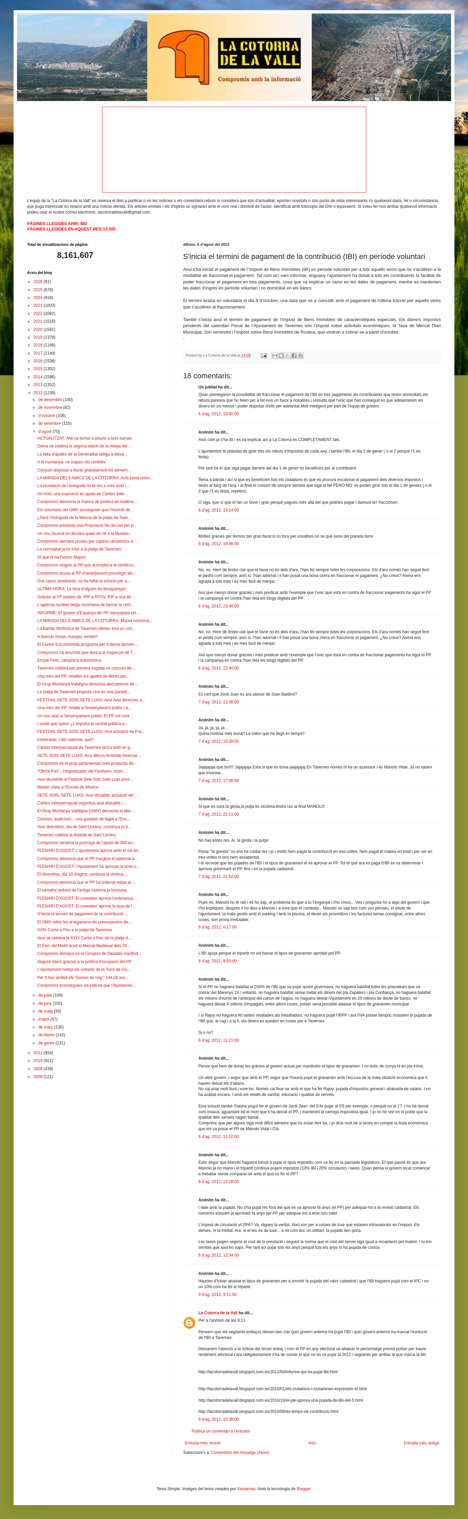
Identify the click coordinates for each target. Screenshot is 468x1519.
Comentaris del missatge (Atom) (240, 1452)
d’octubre (47, 415)
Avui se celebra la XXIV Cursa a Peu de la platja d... (84, 938)
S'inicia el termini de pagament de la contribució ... (82, 914)
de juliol (45, 995)
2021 (39, 321)
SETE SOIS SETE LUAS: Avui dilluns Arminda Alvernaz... (89, 755)
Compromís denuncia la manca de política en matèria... (87, 501)
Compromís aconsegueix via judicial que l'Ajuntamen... (86, 985)
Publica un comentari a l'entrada (221, 1431)
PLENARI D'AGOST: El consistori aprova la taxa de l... (86, 906)
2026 (39, 281)
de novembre (50, 407)
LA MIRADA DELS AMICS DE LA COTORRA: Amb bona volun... (95, 478)
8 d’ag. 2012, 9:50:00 (217, 961)
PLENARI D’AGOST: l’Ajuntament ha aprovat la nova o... (88, 866)
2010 (39, 1060)
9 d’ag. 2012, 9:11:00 (217, 1294)
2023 (39, 305)
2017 (39, 353)
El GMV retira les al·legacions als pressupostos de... (84, 922)
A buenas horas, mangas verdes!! (67, 636)
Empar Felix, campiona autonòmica (69, 660)
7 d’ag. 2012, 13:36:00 (218, 702)
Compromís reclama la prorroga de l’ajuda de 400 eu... (86, 842)
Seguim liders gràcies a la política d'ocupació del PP (84, 961)
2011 (39, 1053)
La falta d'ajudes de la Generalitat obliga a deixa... (82, 454)
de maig (46, 1011)
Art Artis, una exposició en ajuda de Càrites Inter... (82, 494)
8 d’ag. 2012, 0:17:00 (217, 927)
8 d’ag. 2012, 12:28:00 (218, 1181)
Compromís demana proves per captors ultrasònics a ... (87, 541)
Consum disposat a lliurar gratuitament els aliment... (84, 470)
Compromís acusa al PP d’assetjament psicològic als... (86, 573)
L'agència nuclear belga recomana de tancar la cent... (85, 604)
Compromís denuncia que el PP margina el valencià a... (87, 858)
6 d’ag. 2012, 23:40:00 (218, 606)
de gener (47, 1043)
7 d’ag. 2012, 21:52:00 (218, 876)
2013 (39, 384)
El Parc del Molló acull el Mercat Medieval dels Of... (83, 945)
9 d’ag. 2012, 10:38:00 (218, 1419)
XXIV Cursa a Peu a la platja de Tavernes (74, 929)
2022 (39, 313)
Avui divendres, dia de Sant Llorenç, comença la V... (84, 826)
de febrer (47, 1035)
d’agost (45, 431)
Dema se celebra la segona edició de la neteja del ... (84, 446)
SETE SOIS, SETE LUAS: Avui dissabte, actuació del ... (87, 795)
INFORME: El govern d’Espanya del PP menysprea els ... (89, 613)
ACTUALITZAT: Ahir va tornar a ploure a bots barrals (84, 438)
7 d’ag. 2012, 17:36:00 (218, 780)
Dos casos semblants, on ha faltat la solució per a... (83, 581)
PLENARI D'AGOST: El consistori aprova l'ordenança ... (87, 898)
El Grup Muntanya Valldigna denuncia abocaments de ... (88, 684)
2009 (39, 1068)
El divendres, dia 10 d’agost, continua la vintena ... (82, 874)
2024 (39, 297)
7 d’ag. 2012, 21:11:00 (218, 814)
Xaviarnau (246, 1488)
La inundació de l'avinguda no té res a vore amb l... (83, 485)
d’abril (44, 1019)
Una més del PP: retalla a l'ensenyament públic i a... (84, 707)
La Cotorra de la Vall (217, 1313)
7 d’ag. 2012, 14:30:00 (218, 741)
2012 (39, 393)
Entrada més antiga (421, 1443)
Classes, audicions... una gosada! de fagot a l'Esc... (83, 819)
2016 (39, 361)
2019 (39, 337)
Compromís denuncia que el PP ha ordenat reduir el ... (86, 882)
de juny (45, 1003)
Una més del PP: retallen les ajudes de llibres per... (83, 676)
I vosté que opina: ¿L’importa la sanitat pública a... (82, 723)
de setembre (50, 423)
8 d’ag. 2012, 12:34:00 (218, 1255)
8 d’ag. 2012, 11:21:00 (218, 1040)
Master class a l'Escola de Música (67, 787)
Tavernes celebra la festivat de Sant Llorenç (76, 835)
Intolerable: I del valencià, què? (65, 739)
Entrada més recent (202, 1443)
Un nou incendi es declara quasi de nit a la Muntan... (84, 533)
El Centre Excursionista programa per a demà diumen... (87, 644)
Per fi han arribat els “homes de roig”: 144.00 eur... (82, 977)
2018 (39, 345)
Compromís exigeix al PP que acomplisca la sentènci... (86, 565)
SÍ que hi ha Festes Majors (61, 557)
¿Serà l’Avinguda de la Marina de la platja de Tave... (84, 517)
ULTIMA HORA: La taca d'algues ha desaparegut (81, 588)
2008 (39, 1076)
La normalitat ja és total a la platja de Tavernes (79, 549)
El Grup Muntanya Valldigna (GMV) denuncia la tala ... (86, 810)
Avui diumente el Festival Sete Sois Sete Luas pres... (85, 779)
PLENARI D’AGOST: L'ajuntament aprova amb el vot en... (89, 850)
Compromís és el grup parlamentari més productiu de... (87, 763)
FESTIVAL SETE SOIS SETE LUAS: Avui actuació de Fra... (91, 731)
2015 (39, 368)
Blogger (304, 1488)
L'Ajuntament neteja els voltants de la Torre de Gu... (84, 969)
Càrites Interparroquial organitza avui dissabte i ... (82, 803)
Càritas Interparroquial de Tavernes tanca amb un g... (85, 747)
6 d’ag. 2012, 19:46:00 (218, 543)
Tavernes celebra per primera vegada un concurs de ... (86, 668)
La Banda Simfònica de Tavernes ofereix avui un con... (86, 628)
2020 (39, 329)
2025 (39, 289)
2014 (39, 377)
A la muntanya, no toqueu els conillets (71, 462)
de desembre (50, 399)
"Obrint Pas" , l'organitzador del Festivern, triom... (81, 771)
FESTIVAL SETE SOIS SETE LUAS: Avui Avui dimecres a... (91, 700)
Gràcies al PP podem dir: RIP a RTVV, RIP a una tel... (85, 597)
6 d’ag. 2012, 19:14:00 (218, 510)
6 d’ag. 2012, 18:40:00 (218, 414)
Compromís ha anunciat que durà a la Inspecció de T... (86, 652)
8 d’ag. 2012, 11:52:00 (218, 1136)
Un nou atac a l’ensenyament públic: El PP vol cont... (85, 716)
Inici (312, 1443)
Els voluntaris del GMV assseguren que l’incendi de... (85, 509)
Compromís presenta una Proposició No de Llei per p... (87, 525)
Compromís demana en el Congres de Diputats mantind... (89, 953)
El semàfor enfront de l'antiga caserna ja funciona (81, 890)
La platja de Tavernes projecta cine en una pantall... (83, 691)
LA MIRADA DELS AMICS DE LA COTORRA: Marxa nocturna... (94, 620)
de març (46, 1027)
